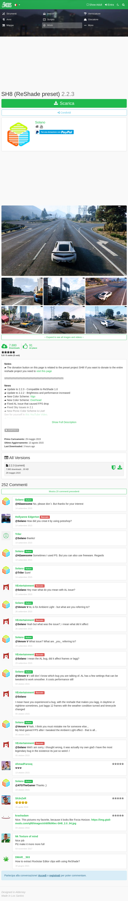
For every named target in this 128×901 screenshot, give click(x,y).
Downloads (14, 348)
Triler (18, 534)
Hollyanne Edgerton (27, 516)
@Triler (19, 572)
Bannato (45, 517)
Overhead (35, 400)
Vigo (32, 396)
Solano (40, 122)
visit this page (44, 371)
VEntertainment (24, 585)
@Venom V (21, 607)
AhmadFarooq (23, 764)
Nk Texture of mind (26, 836)
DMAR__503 (22, 857)
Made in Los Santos (12, 895)
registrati (54, 875)
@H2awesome (23, 503)
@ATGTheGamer (25, 785)
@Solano (20, 521)
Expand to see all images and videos (64, 337)
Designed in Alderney (13, 892)
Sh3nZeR (20, 798)
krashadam (22, 815)
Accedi (42, 875)
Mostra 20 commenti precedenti (64, 491)
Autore (29, 500)
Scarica (64, 103)
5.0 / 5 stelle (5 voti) (10, 355)
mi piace (33, 348)
